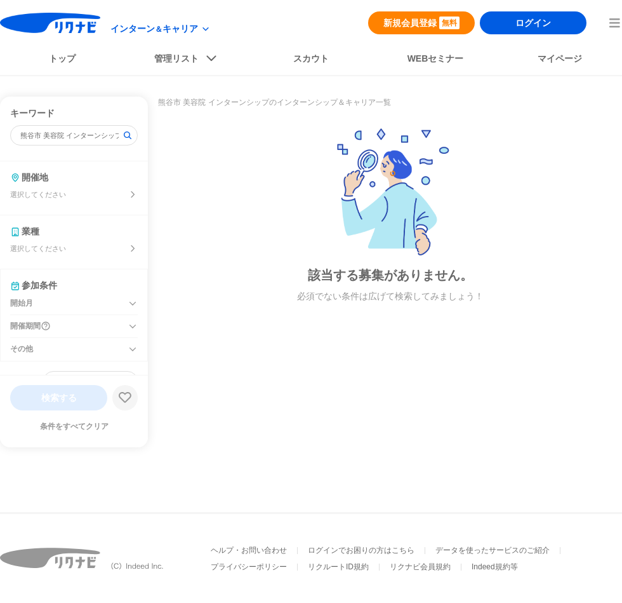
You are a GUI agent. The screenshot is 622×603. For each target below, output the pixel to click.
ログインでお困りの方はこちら (361, 550)
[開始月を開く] (133, 304)
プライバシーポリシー (249, 566)
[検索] (127, 135)
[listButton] (186, 61)
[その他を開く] (133, 349)
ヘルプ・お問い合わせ (249, 550)
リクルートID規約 (338, 566)
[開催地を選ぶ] (133, 194)
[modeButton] (160, 29)
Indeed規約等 (495, 566)
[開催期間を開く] (133, 327)
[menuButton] (614, 22)
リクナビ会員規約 (420, 566)
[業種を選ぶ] (133, 248)
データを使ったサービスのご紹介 (492, 550)
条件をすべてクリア (74, 426)
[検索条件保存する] (125, 397)
